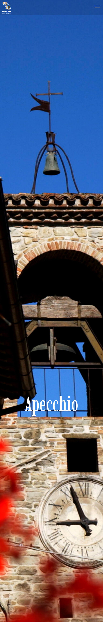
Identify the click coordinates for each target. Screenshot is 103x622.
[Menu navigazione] (97, 7)
